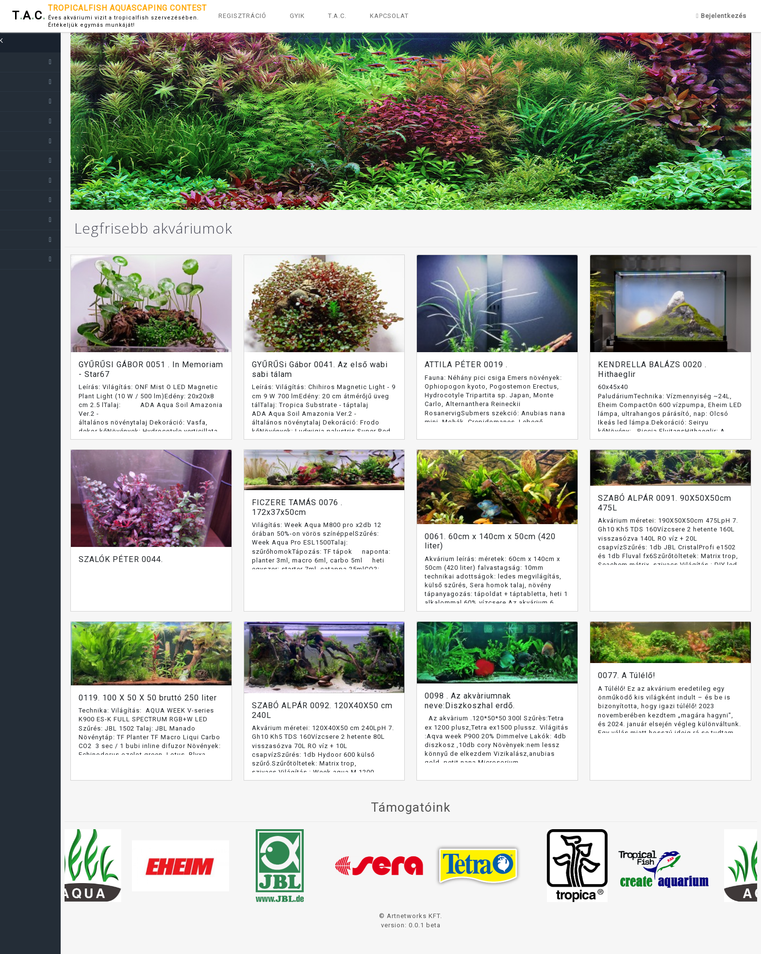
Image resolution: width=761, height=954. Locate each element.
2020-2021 (29, 141)
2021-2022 (29, 121)
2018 (18, 180)
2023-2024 (29, 81)
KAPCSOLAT (389, 15)
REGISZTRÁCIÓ (242, 15)
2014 (18, 259)
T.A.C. (337, 15)
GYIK (297, 15)
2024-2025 (29, 62)
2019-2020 (29, 160)
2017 (18, 200)
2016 (18, 219)
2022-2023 (29, 101)
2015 (18, 239)
